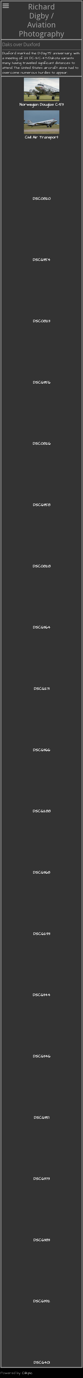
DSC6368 (41, 872)
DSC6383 (41, 1240)
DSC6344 (41, 995)
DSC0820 (41, 198)
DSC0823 (41, 321)
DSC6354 (41, 259)
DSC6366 (41, 750)
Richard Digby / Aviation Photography (41, 20)
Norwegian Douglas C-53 (41, 104)
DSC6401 (42, 1362)
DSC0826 (41, 443)
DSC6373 (41, 1178)
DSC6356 (41, 382)
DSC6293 (41, 934)
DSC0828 (41, 566)
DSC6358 (41, 505)
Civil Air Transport (41, 137)
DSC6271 (41, 688)
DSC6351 (41, 1117)
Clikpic (27, 1373)
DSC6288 (41, 811)
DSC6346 (41, 1056)
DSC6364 (41, 627)
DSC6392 (41, 1301)
